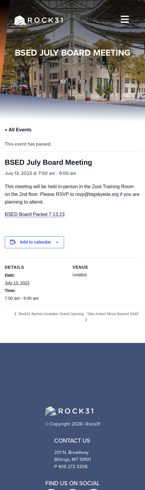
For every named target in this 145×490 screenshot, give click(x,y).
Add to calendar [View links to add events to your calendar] (35, 242)
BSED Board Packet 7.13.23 (35, 214)
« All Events (18, 129)
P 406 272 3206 (70, 466)
